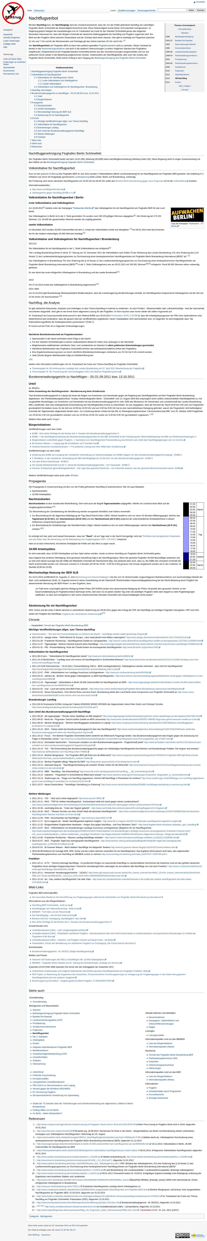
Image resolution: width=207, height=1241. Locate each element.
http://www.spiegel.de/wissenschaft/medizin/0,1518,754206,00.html (157, 637)
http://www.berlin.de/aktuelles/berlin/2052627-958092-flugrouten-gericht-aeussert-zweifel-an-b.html (152, 719)
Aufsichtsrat (37, 1072)
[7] (189, 256)
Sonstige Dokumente (158, 1098)
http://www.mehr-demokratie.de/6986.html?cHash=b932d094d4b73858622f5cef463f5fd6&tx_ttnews (83, 1180)
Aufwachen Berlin (82, 208)
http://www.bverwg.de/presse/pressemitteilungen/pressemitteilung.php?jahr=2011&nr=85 (78, 1202)
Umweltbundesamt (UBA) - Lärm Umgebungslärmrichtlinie (59, 930)
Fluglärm (153, 1088)
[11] (118, 272)
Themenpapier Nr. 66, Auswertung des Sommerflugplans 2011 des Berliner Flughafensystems (75, 371)
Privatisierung (180, 59)
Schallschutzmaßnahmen (44, 1026)
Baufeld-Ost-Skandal (183, 41)
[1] (124, 41)
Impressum (45, 1235)
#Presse (74, 475)
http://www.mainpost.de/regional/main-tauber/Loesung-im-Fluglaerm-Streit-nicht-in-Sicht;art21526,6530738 (86, 1124)
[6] (110, 248)
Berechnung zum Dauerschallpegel (91, 577)
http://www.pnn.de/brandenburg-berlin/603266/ (127, 672)
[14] (31, 359)
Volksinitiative (180, 181)
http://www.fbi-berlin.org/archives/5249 (54, 1131)
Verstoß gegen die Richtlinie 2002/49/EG (51, 1088)
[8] (77, 264)
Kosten (178, 82)
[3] (135, 215)
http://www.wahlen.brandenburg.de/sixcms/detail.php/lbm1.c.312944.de (70, 1170)
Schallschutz (180, 67)
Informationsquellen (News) (161, 1046)
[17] (103, 613)
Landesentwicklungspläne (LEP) (47, 1020)
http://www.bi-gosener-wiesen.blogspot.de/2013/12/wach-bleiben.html (143, 847)
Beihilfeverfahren (40, 1050)
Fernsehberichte (156, 1094)
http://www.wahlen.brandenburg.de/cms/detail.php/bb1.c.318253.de (68, 1173)
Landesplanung (82, 177)
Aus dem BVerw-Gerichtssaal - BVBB (49, 461)
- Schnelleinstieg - (184, 29)
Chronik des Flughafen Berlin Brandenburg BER (66, 625)
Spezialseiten (9, 67)
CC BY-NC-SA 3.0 (68, 1230)
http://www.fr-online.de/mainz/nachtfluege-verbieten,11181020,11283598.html (141, 837)
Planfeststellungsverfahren (186, 56)
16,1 (42, 1206)
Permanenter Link (11, 74)
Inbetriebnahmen (182, 74)
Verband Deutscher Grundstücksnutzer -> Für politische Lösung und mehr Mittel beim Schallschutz (77, 446)
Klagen (187, 86)
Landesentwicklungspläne (186, 52)
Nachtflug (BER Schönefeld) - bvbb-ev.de (51, 905)
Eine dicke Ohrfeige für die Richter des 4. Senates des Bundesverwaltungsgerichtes (71, 922)
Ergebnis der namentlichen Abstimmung (80, 614)
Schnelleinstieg (39, 1001)
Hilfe (5, 47)
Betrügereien (46, 1216)
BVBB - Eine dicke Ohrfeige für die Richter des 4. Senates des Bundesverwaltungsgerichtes (74, 433)
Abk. (181, 86)
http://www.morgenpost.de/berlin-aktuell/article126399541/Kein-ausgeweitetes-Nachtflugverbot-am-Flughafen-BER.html (92, 1189)
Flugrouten (179, 71)
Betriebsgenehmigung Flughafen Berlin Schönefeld (70, 162)
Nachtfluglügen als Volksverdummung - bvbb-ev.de (55, 908)
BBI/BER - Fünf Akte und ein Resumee (50, 912)
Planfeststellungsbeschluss (186, 63)
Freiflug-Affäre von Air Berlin (45, 1110)
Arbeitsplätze (38, 1040)
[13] (60, 296)
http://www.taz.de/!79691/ (90, 798)
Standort (36, 1010)
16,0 (38, 1206)
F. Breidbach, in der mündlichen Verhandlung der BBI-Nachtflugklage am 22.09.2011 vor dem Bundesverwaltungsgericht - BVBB (91, 458)
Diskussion (39, 10)
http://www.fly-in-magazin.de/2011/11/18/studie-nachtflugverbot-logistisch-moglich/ (141, 821)
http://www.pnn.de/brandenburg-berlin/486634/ (109, 656)
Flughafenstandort (107, 45)
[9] (147, 264)
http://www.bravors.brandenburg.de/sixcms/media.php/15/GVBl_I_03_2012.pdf (73, 1160)
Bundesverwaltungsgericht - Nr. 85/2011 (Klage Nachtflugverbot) (62, 951)
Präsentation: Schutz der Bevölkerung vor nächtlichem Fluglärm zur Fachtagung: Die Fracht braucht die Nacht (83, 943)
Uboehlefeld (145, 1210)
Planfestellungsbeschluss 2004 (163, 1058)
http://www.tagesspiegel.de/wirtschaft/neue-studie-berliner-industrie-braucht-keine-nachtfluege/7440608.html (150, 644)
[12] (97, 284)
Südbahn (36, 1060)
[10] (149, 264)
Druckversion (9, 71)
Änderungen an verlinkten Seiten (14, 63)
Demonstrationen (157, 1017)
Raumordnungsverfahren (185, 44)
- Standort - (185, 33)
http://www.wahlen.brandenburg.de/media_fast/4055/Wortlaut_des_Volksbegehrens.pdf (77, 1163)
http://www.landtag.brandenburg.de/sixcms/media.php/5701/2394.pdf (64, 707)
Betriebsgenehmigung (184, 37)
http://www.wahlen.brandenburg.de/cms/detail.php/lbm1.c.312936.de (68, 1157)
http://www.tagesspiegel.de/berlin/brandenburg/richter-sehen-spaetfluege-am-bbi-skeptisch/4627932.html (151, 716)
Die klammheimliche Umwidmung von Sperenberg (55, 1095)
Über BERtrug (34, 1235)
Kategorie (34, 1216)
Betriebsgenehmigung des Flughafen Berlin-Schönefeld (120, 58)
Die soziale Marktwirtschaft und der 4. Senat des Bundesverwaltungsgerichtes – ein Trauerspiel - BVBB (79, 465)
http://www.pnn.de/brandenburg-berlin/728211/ (58, 1186)
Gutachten (153, 1061)
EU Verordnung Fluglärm (44, 1092)
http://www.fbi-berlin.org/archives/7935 (140, 647)
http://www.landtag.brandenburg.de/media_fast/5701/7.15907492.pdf (133, 854)
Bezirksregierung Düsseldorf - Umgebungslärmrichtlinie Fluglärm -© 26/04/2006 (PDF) (72, 981)
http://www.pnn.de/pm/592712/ (95, 818)
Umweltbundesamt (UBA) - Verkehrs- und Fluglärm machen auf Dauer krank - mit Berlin (72, 940)
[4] (131, 229)
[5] (84, 233)
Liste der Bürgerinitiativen (160, 1043)
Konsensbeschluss (183, 48)
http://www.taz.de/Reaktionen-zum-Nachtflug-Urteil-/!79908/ (59, 751)
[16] (53, 507)
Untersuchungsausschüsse (161, 1065)
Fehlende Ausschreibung (44, 1075)
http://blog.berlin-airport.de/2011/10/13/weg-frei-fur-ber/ (111, 761)
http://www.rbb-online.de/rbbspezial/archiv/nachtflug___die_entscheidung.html (116, 771)
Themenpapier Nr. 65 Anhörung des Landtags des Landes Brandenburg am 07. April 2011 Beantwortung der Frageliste (87, 368)
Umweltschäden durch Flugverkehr (165, 1091)
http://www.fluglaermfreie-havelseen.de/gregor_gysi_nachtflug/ (167, 824)
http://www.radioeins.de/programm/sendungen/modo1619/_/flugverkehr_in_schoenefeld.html (145, 775)
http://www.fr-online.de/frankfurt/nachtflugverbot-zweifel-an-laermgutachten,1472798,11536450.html (155, 641)
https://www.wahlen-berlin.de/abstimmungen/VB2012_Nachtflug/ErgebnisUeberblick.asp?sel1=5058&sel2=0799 (89, 1137)
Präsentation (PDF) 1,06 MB (124, 315)
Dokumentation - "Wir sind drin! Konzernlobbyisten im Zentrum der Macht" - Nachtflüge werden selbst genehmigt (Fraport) (88, 634)
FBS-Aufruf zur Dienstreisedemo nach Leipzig (53, 1085)
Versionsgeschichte (146, 10)
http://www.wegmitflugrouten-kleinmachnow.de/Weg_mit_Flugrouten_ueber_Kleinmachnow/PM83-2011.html (87, 1210)
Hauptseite (8, 34)
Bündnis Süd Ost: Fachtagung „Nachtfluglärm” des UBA (58, 918)
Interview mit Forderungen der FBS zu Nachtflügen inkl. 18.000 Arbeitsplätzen (68, 959)
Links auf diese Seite (12, 59)
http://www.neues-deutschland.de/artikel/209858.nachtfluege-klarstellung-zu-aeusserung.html (144, 784)
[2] (44, 207)
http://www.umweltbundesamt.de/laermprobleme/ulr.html (71, 1206)
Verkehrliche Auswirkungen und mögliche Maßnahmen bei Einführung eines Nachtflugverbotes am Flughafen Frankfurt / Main (90, 971)
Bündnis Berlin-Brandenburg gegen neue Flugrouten (139, 181)
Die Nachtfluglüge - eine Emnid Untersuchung (53, 915)
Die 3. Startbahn (40, 1036)
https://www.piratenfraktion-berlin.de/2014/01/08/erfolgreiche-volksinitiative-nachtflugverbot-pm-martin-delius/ (87, 1150)
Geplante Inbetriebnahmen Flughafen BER (52, 1047)
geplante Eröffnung (49, 174)
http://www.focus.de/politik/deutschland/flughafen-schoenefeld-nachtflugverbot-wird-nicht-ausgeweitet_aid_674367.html (115, 739)
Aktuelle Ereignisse (11, 37)
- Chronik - (184, 90)
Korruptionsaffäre (40, 1078)
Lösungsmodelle (156, 1035)
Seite (29, 10)
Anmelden (200, 2)
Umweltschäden (39, 1057)
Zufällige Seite (9, 44)
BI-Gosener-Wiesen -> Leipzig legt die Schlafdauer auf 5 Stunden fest (64, 443)
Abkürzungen (155, 1068)
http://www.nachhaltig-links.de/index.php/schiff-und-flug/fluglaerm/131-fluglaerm (128, 808)
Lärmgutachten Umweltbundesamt (48, 1082)
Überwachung (38, 1064)
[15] (152, 414)
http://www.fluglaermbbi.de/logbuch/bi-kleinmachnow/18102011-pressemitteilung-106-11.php (75, 669)
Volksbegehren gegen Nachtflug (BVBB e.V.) (52, 193)
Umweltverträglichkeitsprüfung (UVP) (49, 1054)
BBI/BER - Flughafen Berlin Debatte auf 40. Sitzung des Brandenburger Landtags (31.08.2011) (76, 963)
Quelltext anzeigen (126, 10)
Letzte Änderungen (11, 41)
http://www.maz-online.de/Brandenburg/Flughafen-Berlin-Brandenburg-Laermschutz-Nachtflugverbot (136, 689)
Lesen (113, 10)
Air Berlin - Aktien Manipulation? (47, 1113)
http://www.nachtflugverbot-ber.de (47, 189)
